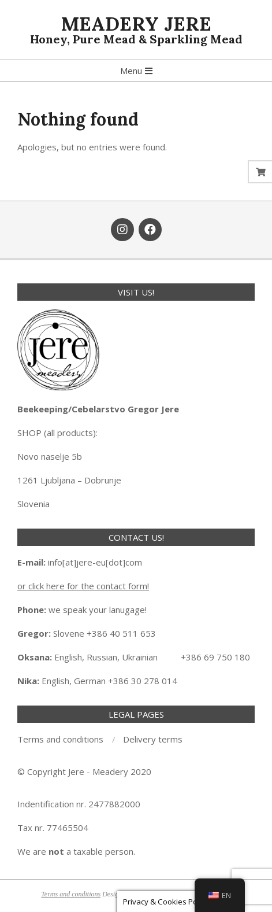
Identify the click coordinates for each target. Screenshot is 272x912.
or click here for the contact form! (83, 586)
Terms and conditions (70, 894)
